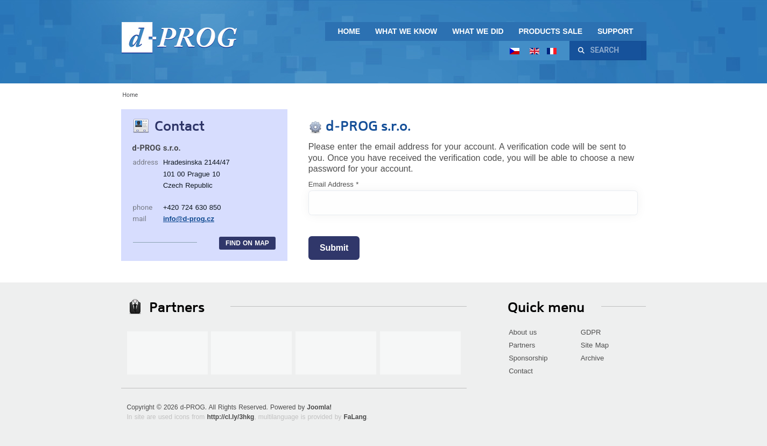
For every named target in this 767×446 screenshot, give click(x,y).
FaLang (355, 417)
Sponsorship (528, 358)
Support (615, 31)
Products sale (550, 31)
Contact (521, 371)
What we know (406, 31)
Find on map (247, 243)
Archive (592, 358)
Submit (334, 247)
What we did (477, 31)
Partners (522, 345)
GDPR (591, 332)
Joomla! (319, 407)
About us (523, 332)
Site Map (595, 345)
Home (349, 31)
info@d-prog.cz (188, 219)
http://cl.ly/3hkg (230, 417)
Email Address (333, 184)
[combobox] (614, 50)
